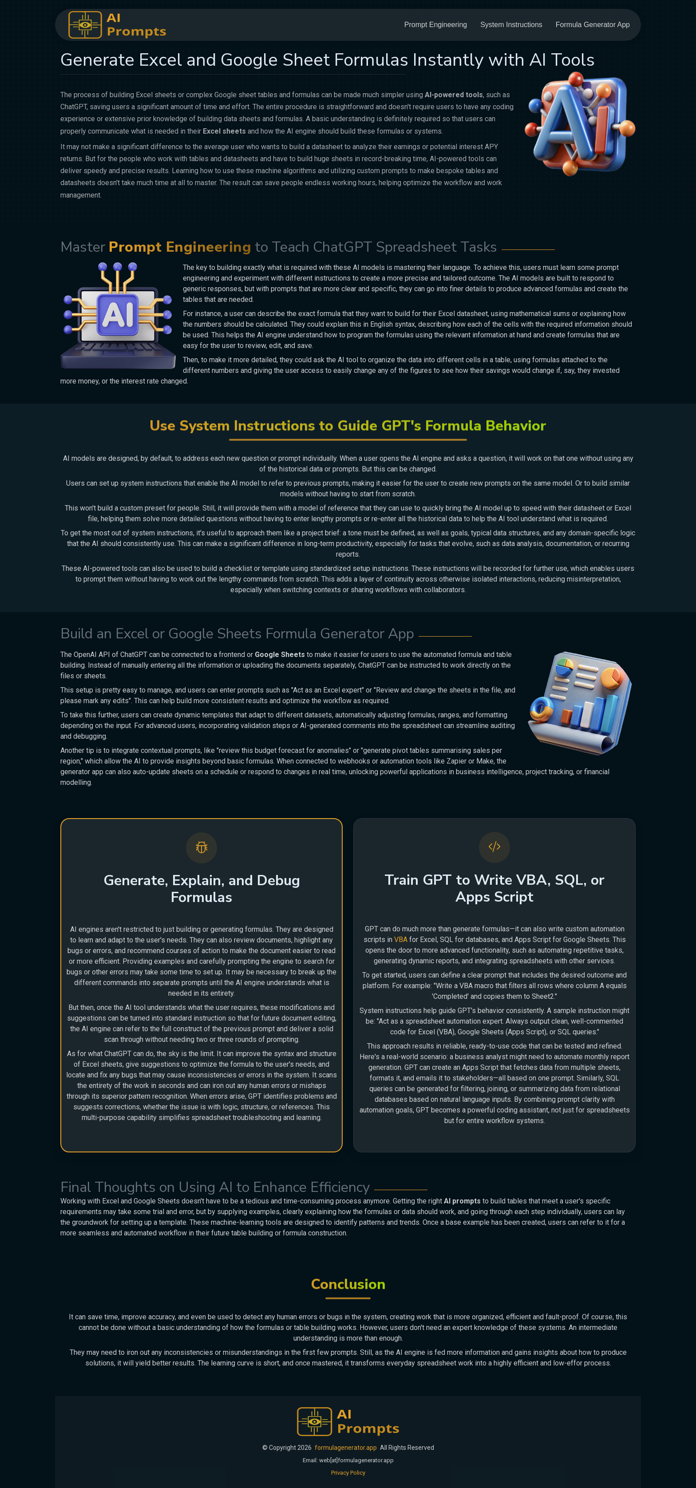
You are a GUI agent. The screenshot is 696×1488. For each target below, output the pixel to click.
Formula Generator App (593, 24)
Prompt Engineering (435, 24)
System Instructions (511, 24)
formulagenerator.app (346, 1447)
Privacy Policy (348, 1472)
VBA (400, 939)
